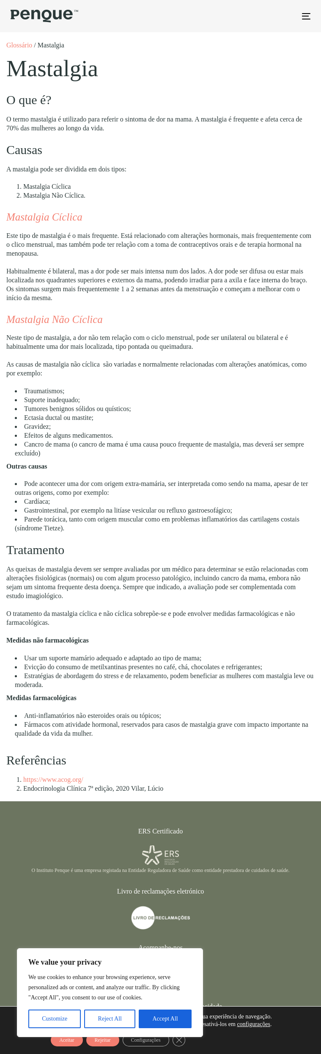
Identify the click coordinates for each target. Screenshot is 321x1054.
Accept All (165, 1018)
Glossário (19, 45)
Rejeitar (103, 1040)
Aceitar (66, 1040)
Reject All (110, 1018)
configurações (253, 1024)
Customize (54, 1018)
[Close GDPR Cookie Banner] (179, 1040)
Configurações (146, 1040)
